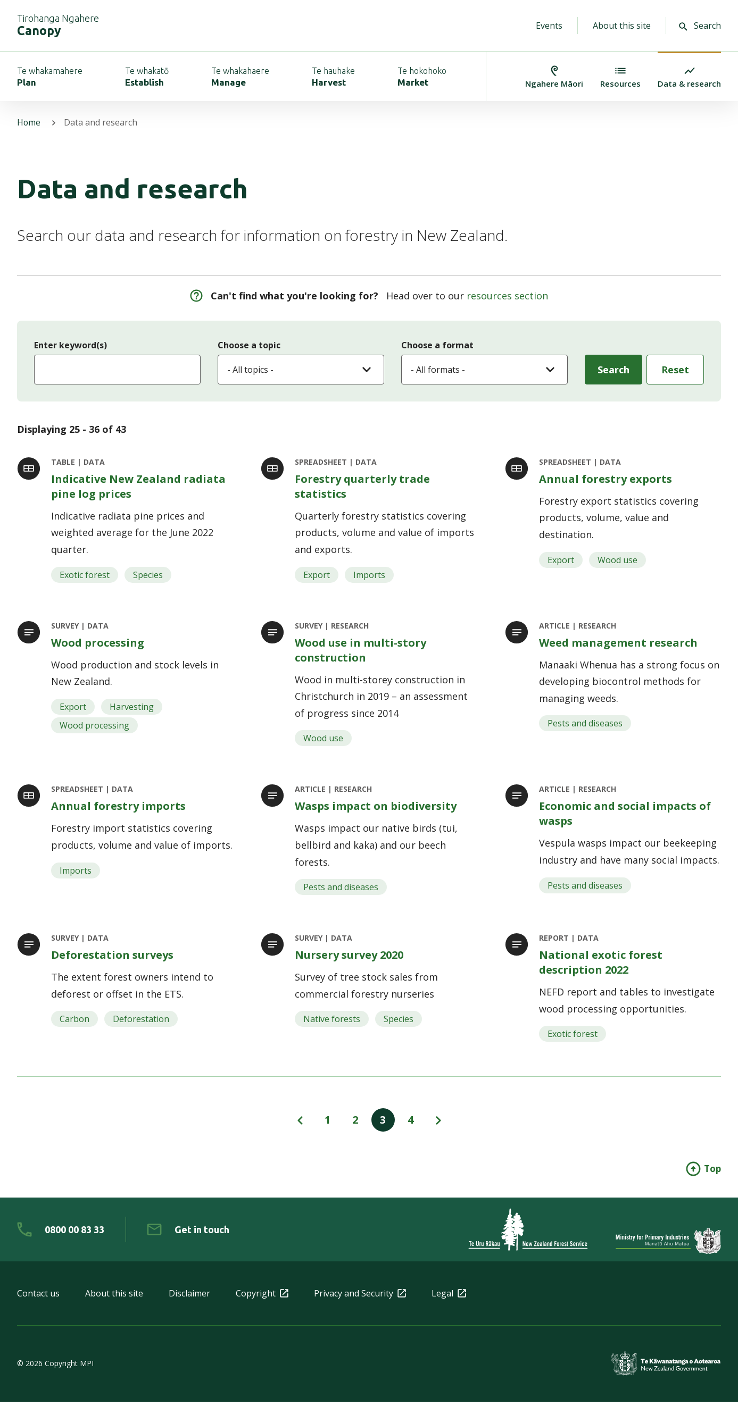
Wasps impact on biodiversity (376, 809)
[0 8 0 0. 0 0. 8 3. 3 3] (60, 1233)
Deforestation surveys (112, 958)
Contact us (38, 1297)
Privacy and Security (360, 1297)
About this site (622, 25)
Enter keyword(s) (70, 347)
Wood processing (97, 645)
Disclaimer (189, 1297)
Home (29, 124)
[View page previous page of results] (300, 1124)
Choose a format (437, 347)
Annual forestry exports (605, 480)
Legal (449, 1297)
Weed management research (618, 645)
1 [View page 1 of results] (327, 1124)
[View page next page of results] (438, 1124)
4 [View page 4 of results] (410, 1124)
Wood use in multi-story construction (360, 652)
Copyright (262, 1297)
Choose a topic (249, 347)
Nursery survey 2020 (349, 958)
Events (549, 25)
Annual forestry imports (118, 809)
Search (700, 25)
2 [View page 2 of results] (355, 1124)
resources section (507, 297)
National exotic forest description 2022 (600, 966)
